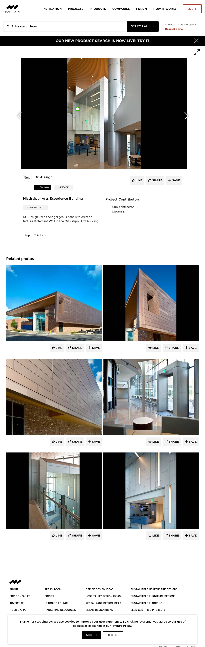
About (13, 589)
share (156, 180)
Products (98, 8)
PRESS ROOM (52, 589)
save (175, 180)
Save (95, 348)
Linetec (118, 212)
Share (76, 348)
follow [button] (44, 187)
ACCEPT (91, 635)
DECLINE (113, 635)
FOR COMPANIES (19, 596)
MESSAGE (63, 187)
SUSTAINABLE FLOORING (146, 603)
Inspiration (52, 8)
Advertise (16, 603)
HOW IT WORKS (165, 8)
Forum (141, 8)
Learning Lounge (56, 603)
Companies (121, 8)
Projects (75, 8)
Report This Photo (36, 235)
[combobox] (143, 26)
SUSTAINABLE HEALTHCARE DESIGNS (154, 589)
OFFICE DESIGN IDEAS (99, 589)
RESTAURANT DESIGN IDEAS (103, 603)
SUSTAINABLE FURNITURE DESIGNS (153, 596)
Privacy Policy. (122, 625)
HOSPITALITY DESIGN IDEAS (103, 596)
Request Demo (174, 29)
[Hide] (196, 41)
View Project (35, 208)
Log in (192, 9)
